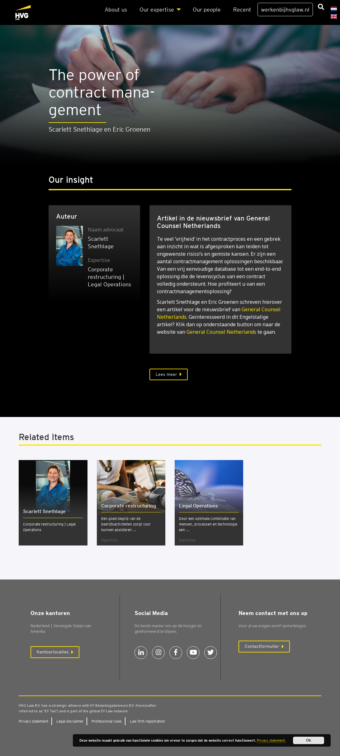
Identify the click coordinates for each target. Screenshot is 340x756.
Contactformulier (262, 646)
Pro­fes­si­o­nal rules (107, 721)
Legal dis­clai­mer (69, 721)
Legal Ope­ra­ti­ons (198, 506)
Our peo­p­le (207, 9)
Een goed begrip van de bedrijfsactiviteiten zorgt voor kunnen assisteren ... (126, 524)
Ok (308, 740)
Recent (242, 9)
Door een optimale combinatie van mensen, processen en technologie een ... (208, 524)
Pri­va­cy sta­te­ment (33, 721)
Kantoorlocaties (53, 651)
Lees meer (166, 374)
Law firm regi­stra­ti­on (147, 721)
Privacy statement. (271, 740)
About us (116, 9)
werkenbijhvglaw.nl (285, 9)
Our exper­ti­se (156, 9)
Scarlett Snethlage (44, 511)
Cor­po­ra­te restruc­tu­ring (128, 506)
